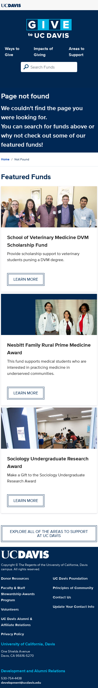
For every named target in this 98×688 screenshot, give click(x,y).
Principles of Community (73, 587)
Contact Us (62, 597)
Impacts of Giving (43, 52)
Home (5, 159)
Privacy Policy (12, 633)
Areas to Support (76, 52)
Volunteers (10, 609)
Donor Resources (15, 578)
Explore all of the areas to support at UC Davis (49, 534)
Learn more (25, 279)
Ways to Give (12, 52)
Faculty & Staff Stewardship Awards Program (18, 593)
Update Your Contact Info (73, 606)
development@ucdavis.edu (21, 682)
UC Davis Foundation (70, 578)
